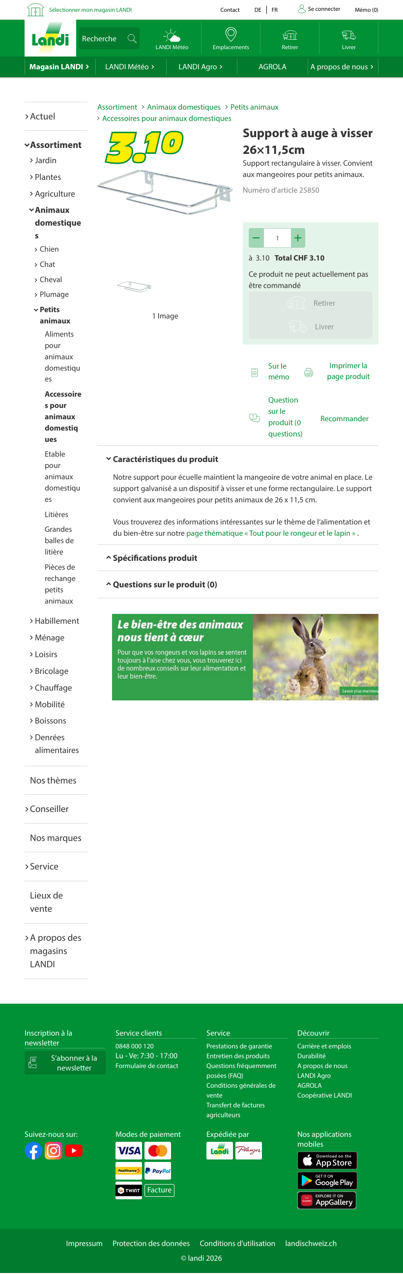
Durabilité (311, 1055)
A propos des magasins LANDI (56, 950)
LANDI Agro (197, 67)
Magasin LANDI (56, 67)
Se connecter (324, 9)
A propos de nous (339, 67)
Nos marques (56, 837)
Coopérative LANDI (324, 1095)
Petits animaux (254, 107)
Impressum (84, 1243)
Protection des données (151, 1243)
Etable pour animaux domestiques (62, 476)
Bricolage (51, 670)
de (258, 10)
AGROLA (273, 67)
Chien (49, 249)
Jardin (46, 160)
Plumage (54, 294)
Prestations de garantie (239, 1046)
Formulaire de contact (146, 1065)
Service (44, 866)
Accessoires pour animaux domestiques (63, 416)
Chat (47, 264)
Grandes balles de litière (59, 540)
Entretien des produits (238, 1055)
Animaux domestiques (58, 222)
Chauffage (53, 687)
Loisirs (46, 654)
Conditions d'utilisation (237, 1243)
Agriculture (55, 193)
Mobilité (50, 704)
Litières (56, 515)
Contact (229, 10)
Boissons (50, 720)
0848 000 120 (134, 1046)
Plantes (48, 176)
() (366, 10)
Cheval (51, 280)
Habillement (57, 620)
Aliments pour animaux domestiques (62, 356)
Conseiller (49, 808)
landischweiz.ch (311, 1243)
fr (275, 10)
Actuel (42, 116)
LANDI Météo (127, 67)
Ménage (49, 637)
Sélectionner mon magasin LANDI (90, 10)
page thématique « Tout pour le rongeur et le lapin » (270, 533)
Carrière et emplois (324, 1046)
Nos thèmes (53, 780)
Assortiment (56, 144)
